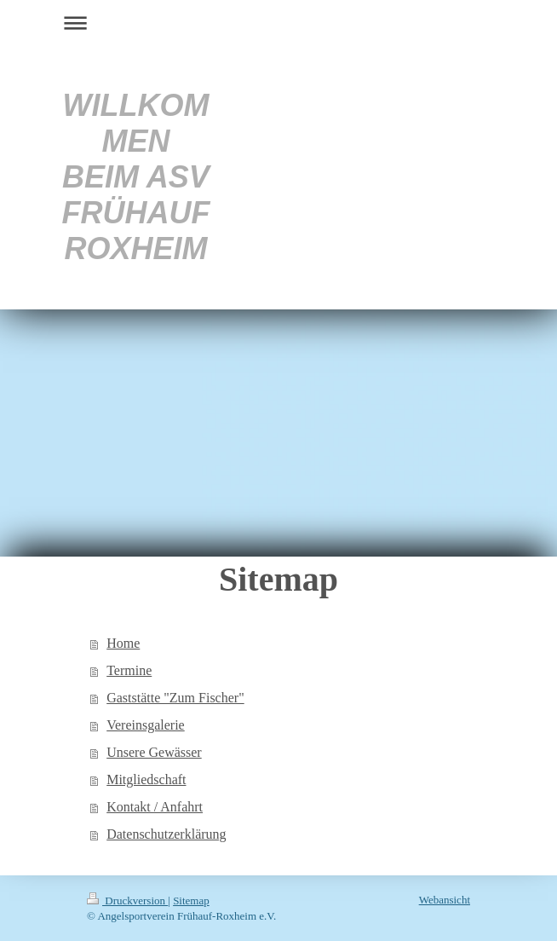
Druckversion (127, 900)
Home (123, 643)
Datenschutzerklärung (166, 834)
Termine (129, 670)
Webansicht (444, 899)
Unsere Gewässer (154, 752)
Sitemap (191, 900)
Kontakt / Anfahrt (154, 807)
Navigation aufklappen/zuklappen (278, 22)
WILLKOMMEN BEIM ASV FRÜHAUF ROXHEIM (135, 177)
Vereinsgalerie (145, 725)
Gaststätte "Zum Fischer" (175, 697)
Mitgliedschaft (146, 779)
